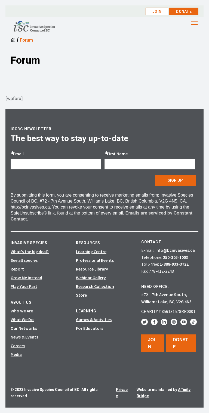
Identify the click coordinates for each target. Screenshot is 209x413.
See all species (24, 260)
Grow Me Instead (26, 277)
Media (16, 354)
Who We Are (22, 310)
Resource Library (92, 269)
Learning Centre (91, 251)
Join (156, 11)
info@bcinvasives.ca (175, 250)
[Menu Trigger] (194, 22)
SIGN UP (175, 180)
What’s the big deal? (30, 251)
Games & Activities (94, 319)
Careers (18, 345)
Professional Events (95, 260)
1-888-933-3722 (174, 264)
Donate (184, 11)
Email (18, 153)
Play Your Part (24, 286)
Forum (26, 40)
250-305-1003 (175, 257)
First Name (117, 153)
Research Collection (95, 286)
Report (17, 269)
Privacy (122, 392)
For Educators (89, 328)
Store (81, 295)
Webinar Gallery (91, 277)
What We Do (22, 319)
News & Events (24, 337)
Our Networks (24, 328)
